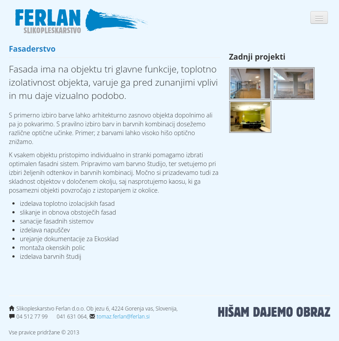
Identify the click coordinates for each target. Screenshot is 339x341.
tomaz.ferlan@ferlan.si (123, 316)
